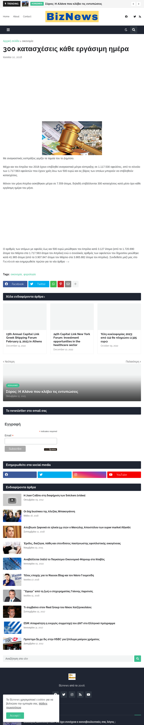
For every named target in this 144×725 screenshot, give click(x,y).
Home (6, 16)
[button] (133, 4)
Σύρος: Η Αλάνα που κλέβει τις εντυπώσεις (73, 3)
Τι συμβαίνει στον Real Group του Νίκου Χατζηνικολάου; (58, 607)
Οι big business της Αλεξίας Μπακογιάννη (49, 511)
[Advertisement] (72, 90)
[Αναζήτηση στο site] (68, 658)
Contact (27, 16)
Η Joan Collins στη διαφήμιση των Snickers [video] (54, 495)
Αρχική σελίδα (11, 41)
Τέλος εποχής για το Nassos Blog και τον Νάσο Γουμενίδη (59, 575)
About (16, 16)
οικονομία (27, 41)
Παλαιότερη (132, 361)
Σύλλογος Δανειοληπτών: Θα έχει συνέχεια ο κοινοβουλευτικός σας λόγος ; (70, 721)
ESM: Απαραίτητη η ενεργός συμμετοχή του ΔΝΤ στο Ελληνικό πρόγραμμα (69, 623)
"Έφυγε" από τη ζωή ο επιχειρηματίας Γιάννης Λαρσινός (58, 591)
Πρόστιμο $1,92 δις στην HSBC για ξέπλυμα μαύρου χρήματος (62, 639)
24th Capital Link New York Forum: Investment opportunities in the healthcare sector (71, 339)
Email (9, 435)
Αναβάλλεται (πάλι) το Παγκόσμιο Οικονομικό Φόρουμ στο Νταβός (64, 559)
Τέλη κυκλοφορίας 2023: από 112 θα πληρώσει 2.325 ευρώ (119, 337)
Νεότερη (9, 361)
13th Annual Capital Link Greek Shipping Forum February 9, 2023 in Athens (24, 337)
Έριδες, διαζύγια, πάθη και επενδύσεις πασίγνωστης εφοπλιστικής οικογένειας (72, 543)
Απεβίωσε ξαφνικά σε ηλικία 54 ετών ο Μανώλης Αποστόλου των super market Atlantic (77, 527)
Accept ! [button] (15, 715)
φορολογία (30, 274)
